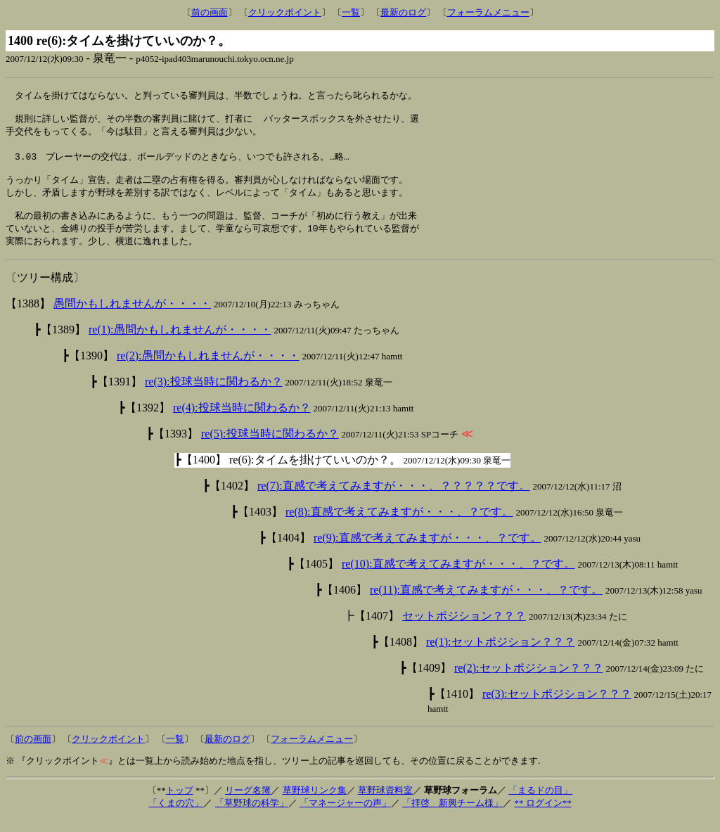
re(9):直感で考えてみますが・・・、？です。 (427, 551)
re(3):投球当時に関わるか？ (214, 395)
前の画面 (209, 12)
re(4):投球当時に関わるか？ (242, 421)
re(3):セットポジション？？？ (556, 707)
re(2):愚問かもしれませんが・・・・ (208, 369)
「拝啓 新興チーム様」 (452, 816)
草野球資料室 (385, 803)
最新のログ (403, 12)
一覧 (351, 12)
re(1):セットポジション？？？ (500, 655)
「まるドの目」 (540, 803)
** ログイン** (542, 816)
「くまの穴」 (175, 816)
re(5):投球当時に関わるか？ (270, 447)
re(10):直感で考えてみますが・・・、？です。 (458, 577)
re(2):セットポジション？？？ (528, 681)
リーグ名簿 (248, 803)
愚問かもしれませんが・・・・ (132, 317)
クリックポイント (284, 12)
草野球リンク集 (315, 803)
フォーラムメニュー (488, 12)
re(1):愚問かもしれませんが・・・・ (180, 343)
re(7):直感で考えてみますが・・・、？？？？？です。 (393, 499)
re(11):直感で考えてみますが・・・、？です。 (486, 603)
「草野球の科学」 (251, 816)
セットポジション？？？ (464, 629)
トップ (179, 803)
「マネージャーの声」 (345, 816)
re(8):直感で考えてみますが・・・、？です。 (399, 525)
